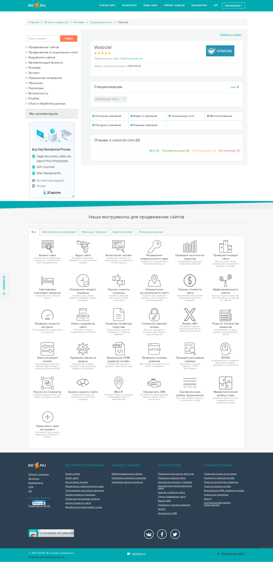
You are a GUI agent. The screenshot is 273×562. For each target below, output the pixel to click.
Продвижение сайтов (42, 47)
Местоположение (219, 116)
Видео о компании (143, 116)
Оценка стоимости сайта (171, 492)
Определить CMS (167, 513)
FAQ (30, 487)
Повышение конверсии (44, 78)
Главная (33, 22)
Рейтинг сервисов (174, 5)
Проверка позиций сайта (172, 478)
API (216, 5)
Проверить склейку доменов (174, 505)
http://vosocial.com (131, 58)
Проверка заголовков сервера (82, 499)
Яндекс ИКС (164, 501)
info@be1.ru (136, 553)
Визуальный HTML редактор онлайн (224, 491)
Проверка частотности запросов (176, 474)
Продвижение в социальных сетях (52, 52)
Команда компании (144, 125)
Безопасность (37, 93)
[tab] (59, 232)
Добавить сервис (231, 34)
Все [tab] (33, 232)
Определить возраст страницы (175, 482)
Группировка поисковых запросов (84, 491)
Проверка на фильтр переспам (129, 478)
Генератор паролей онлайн (219, 478)
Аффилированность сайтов (127, 474)
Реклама (79, 22)
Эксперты (33, 479)
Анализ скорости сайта (78, 503)
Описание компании (107, 116)
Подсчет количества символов (221, 482)
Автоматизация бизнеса (44, 63)
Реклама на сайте (231, 554)
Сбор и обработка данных (45, 103)
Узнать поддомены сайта (172, 497)
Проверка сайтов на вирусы (127, 482)
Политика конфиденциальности (46, 557)
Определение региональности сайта (175, 487)
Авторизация (233, 5)
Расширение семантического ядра (84, 486)
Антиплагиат (129, 5)
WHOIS (162, 509)
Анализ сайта (107, 5)
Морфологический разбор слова (83, 507)
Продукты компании (106, 125)
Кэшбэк (32, 98)
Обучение (34, 83)
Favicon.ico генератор (216, 495)
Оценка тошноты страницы (80, 495)
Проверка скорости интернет (220, 474)
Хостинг (33, 73)
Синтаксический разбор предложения (217, 504)
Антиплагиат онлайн (76, 482)
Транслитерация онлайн (217, 486)
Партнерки (35, 88)
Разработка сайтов (40, 57)
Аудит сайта (150, 5)
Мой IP (207, 499)
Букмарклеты (199, 5)
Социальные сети (101, 22)
